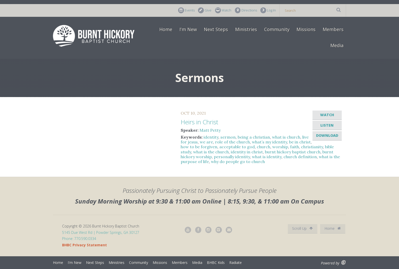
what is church (286, 137)
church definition (300, 156)
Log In (268, 10)
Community (277, 29)
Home (165, 29)
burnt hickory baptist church (292, 151)
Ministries (246, 29)
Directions (246, 10)
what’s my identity (269, 141)
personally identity (232, 156)
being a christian (254, 137)
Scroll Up (302, 228)
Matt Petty (210, 130)
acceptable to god (237, 146)
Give (204, 10)
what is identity (266, 156)
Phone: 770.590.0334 (79, 238)
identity (211, 137)
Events (186, 10)
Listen (327, 125)
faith (294, 146)
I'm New (188, 29)
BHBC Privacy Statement (84, 245)
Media (337, 45)
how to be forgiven (199, 146)
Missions (306, 29)
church (263, 146)
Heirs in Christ (199, 122)
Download (327, 135)
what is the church (211, 151)
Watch (223, 10)
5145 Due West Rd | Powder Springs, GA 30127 (100, 232)
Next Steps (216, 29)
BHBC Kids (216, 262)
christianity (312, 146)
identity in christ (247, 151)
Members (333, 29)
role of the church (232, 141)
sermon (228, 137)
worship (280, 146)
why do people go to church (238, 161)
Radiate (235, 262)
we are (206, 141)
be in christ (300, 141)
